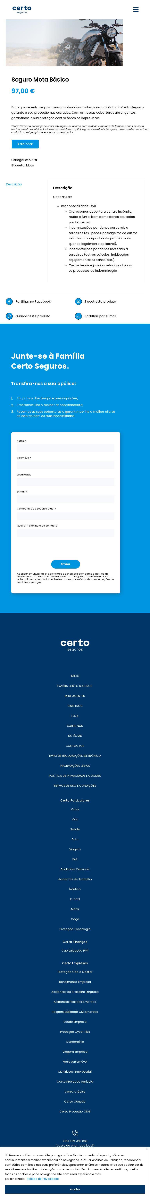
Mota (33, 160)
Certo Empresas (75, 963)
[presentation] (46, 547)
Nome (21, 440)
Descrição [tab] (14, 184)
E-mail (22, 491)
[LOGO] (22, 3)
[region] (75, 1172)
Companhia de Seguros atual (36, 508)
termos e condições (66, 573)
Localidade (24, 474)
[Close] (147, 1149)
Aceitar (75, 1189)
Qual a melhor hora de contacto (37, 525)
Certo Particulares (75, 800)
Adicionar (25, 144)
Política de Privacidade (43, 1179)
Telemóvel (24, 457)
